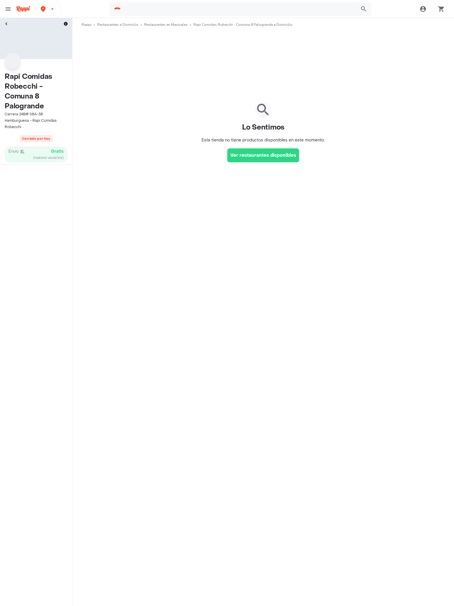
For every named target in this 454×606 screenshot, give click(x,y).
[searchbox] (239, 9)
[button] (48, 8)
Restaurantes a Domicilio (117, 24)
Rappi (86, 24)
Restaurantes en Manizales (166, 24)
